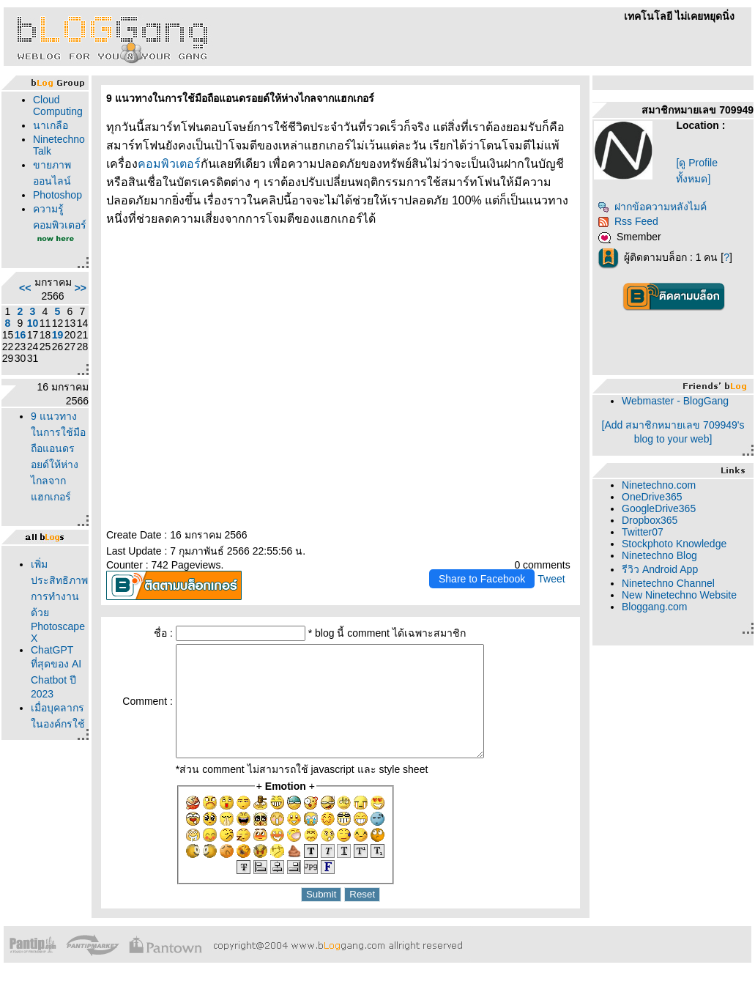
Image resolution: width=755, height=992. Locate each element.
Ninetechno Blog (659, 555)
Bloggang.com (655, 606)
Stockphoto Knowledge (674, 543)
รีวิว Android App (660, 569)
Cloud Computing (58, 105)
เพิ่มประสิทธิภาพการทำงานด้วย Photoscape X (59, 601)
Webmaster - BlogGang (675, 401)
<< (25, 288)
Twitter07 (642, 532)
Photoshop (57, 195)
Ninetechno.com (659, 485)
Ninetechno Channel (668, 583)
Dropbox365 (649, 520)
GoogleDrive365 (659, 508)
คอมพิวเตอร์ (169, 164)
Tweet (551, 579)
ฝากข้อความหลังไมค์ (652, 206)
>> (80, 288)
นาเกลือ (50, 125)
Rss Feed (628, 221)
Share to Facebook (482, 579)
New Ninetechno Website (679, 595)
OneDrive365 (652, 497)
